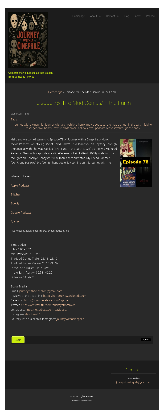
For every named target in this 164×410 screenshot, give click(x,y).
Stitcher (15, 194)
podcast (100, 128)
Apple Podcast (20, 185)
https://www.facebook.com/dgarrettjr (47, 300)
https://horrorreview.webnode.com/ (65, 295)
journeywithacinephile (70, 319)
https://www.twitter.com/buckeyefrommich (48, 305)
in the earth (135, 124)
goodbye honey (42, 128)
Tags (14, 119)
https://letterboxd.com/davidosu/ (46, 309)
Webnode (87, 400)
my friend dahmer (65, 128)
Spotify (15, 203)
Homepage (55, 92)
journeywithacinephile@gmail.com (40, 291)
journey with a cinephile (28, 124)
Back (18, 339)
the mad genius (116, 124)
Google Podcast (21, 212)
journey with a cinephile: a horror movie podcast (75, 124)
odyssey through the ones (123, 128)
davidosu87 (32, 314)
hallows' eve (85, 128)
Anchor (15, 221)
